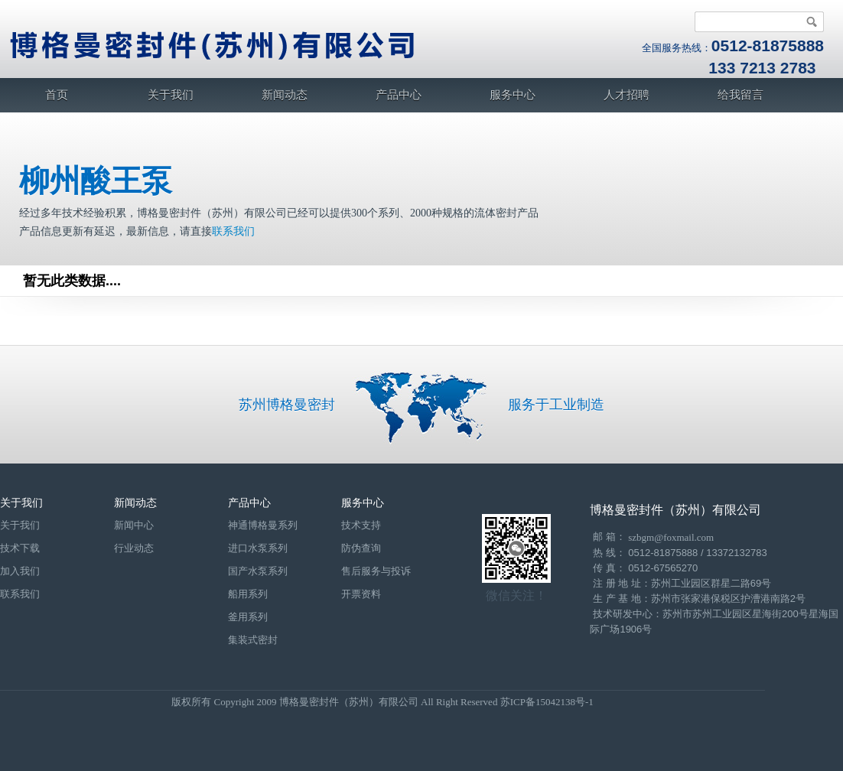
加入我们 (20, 571)
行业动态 (134, 548)
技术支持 (361, 525)
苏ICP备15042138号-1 (547, 702)
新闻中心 (134, 525)
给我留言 (740, 95)
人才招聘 (626, 95)
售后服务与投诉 (376, 571)
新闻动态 (285, 95)
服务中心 (512, 95)
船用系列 (248, 594)
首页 (56, 95)
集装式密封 (253, 640)
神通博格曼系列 (263, 525)
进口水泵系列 (258, 548)
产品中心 (399, 95)
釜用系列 (248, 617)
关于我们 (171, 95)
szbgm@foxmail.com (671, 537)
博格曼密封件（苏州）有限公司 (675, 509)
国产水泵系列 (258, 571)
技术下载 (20, 548)
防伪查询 (361, 548)
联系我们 (233, 231)
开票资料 (361, 594)
